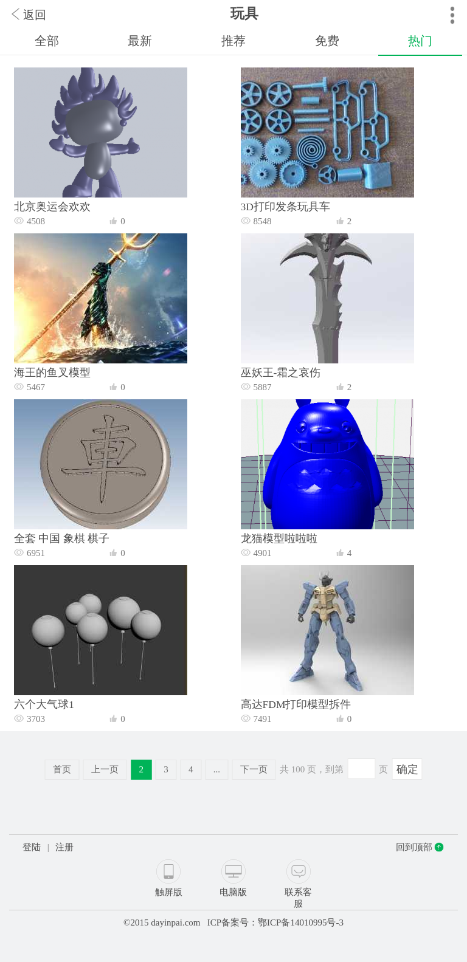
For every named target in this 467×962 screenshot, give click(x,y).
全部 (47, 40)
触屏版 (168, 892)
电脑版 (233, 892)
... (216, 769)
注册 (64, 847)
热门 (420, 40)
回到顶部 (414, 847)
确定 (407, 769)
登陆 (31, 847)
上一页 (105, 769)
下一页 (254, 769)
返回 (34, 15)
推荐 (233, 40)
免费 (327, 40)
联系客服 (298, 898)
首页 (62, 769)
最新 (140, 40)
